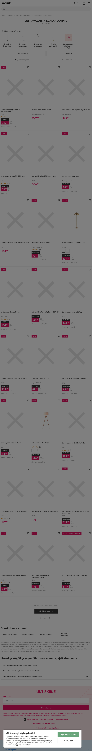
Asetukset (68, 741)
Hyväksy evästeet (68, 734)
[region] (42, 739)
